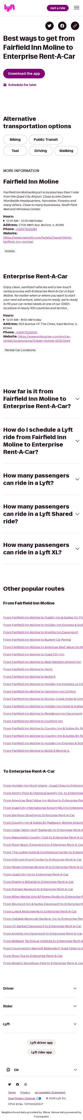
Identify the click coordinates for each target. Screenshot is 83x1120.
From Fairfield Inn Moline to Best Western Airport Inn (42, 662)
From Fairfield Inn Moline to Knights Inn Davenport (40, 632)
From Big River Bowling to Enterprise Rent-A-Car (39, 815)
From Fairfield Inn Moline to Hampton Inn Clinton (39, 691)
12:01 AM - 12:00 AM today (24, 221)
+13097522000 (26, 332)
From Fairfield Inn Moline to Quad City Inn (33, 654)
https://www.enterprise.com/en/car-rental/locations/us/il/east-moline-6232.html (37, 338)
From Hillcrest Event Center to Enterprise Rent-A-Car (42, 859)
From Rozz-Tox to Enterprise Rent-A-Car (32, 956)
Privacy (25, 1092)
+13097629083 (26, 229)
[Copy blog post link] (75, 26)
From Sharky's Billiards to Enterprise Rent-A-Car (38, 882)
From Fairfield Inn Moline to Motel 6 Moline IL (36, 750)
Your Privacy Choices (24, 1098)
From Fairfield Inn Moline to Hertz (28, 669)
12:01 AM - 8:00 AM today (24, 320)
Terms (12, 1092)
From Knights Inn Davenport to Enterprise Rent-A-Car (42, 933)
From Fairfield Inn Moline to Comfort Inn (33, 721)
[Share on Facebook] (62, 26)
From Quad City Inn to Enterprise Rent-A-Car (35, 874)
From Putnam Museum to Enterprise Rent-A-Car (38, 889)
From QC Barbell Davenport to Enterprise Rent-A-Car (42, 926)
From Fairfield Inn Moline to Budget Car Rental (37, 639)
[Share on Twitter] (49, 26)
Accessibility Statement (50, 1092)
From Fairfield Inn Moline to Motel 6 (29, 676)
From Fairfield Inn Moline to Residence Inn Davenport (42, 713)
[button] (76, 7)
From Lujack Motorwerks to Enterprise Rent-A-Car (40, 911)
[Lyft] (9, 8)
